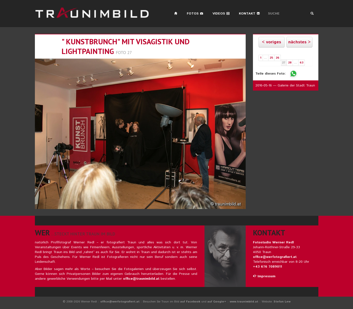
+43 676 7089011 (267, 266)
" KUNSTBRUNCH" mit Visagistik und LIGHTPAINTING (125, 46)
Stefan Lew (282, 302)
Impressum (264, 276)
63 (301, 63)
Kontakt (249, 13)
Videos (221, 13)
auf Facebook (190, 302)
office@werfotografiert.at (275, 257)
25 (271, 58)
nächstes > (299, 42)
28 (289, 63)
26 (277, 58)
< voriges (271, 42)
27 (283, 63)
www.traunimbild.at (244, 302)
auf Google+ (216, 302)
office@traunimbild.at (141, 278)
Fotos (195, 13)
